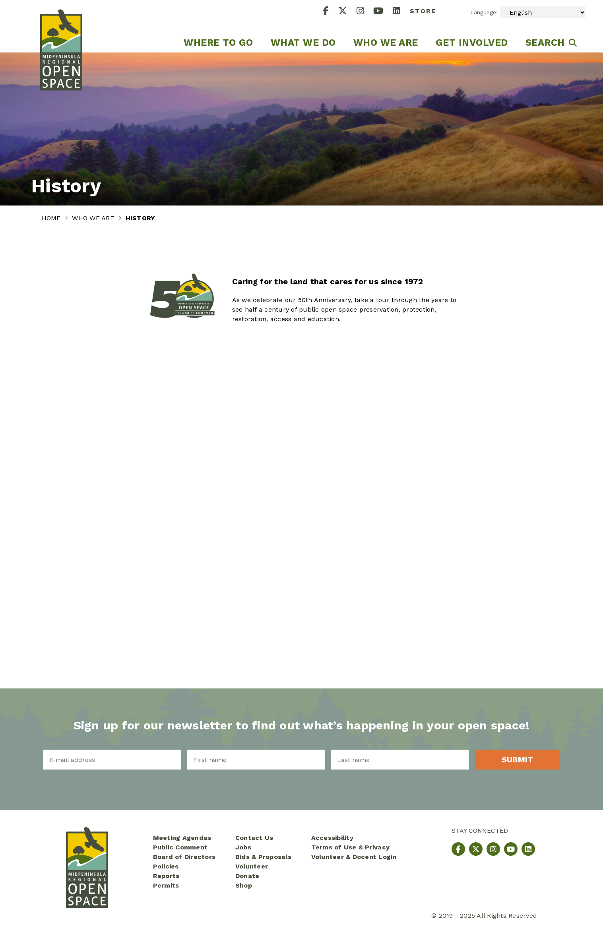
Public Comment (180, 847)
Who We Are (94, 218)
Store (423, 11)
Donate (247, 876)
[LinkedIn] (401, 12)
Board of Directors (184, 857)
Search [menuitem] (545, 42)
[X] (347, 12)
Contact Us (254, 837)
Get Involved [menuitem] (472, 42)
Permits (166, 885)
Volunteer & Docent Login (354, 857)
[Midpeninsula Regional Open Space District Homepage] (61, 26)
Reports (166, 876)
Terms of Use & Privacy (350, 847)
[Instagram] (365, 12)
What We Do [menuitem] (303, 42)
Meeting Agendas (182, 837)
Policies (166, 866)
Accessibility (332, 837)
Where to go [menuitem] (218, 42)
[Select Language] (543, 12)
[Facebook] (330, 12)
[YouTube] (383, 12)
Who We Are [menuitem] (385, 42)
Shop (243, 885)
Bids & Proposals (263, 857)
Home (52, 218)
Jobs (243, 847)
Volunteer (251, 866)
